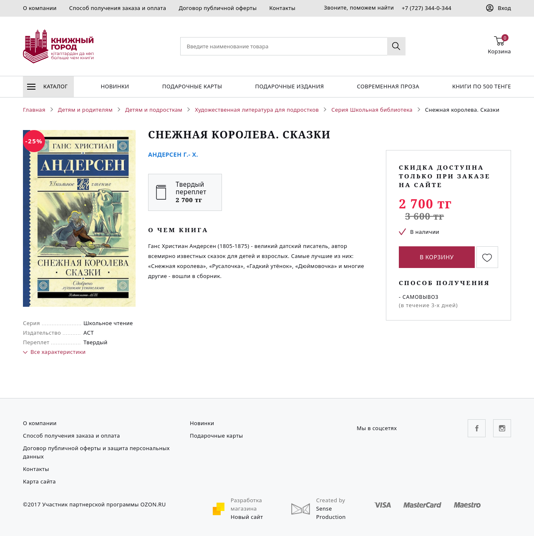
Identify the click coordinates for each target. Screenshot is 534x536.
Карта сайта (39, 481)
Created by (330, 500)
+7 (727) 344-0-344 (426, 8)
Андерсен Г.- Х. (173, 154)
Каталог (47, 86)
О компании (40, 8)
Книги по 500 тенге (481, 86)
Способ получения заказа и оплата (117, 8)
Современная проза (388, 86)
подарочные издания (289, 86)
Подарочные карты (192, 86)
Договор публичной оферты (218, 8)
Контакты (282, 8)
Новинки (115, 86)
